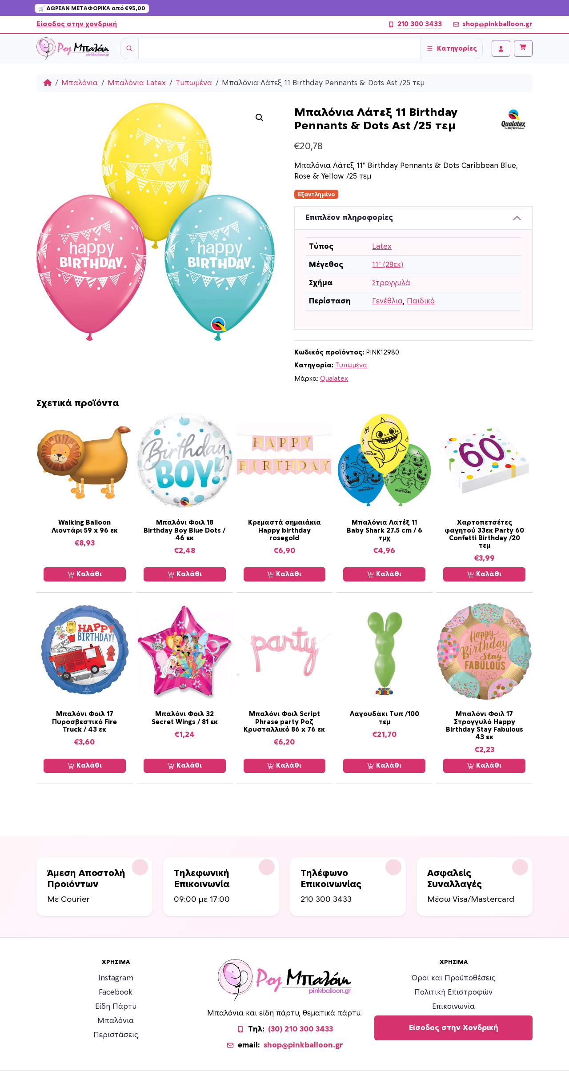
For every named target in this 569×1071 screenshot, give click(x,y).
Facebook (115, 992)
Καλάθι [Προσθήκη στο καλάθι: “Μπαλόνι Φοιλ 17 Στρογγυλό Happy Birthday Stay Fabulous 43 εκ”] (484, 765)
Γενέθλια (387, 301)
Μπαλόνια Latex (137, 83)
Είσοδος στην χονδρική (76, 24)
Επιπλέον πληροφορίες (349, 217)
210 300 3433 (415, 24)
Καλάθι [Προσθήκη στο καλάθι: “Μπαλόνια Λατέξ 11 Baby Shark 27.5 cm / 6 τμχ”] (384, 574)
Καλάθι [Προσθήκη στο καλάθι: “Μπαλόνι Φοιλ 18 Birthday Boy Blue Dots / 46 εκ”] (185, 574)
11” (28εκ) (387, 264)
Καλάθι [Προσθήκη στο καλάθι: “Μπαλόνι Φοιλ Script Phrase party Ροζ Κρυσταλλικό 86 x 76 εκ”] (284, 765)
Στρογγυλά (391, 283)
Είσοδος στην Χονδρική (453, 1027)
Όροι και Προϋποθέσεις (454, 978)
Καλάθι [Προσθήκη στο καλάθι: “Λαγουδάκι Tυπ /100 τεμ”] (384, 765)
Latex (382, 246)
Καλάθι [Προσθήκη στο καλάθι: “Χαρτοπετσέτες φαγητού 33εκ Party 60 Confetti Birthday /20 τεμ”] (484, 574)
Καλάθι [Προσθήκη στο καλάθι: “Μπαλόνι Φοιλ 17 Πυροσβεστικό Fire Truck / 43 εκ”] (85, 765)
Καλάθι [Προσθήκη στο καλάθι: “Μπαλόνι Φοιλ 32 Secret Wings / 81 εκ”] (185, 765)
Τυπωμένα (194, 83)
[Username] (279, 48)
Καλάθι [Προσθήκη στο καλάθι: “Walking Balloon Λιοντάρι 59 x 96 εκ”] (85, 574)
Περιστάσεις (115, 1035)
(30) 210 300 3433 (300, 1029)
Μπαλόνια (79, 83)
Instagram (115, 978)
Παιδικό (421, 301)
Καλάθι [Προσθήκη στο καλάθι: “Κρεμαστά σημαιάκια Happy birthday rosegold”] (284, 574)
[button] (260, 118)
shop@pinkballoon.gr (493, 24)
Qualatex (334, 378)
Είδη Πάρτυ (115, 1006)
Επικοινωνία (453, 1006)
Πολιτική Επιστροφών (453, 992)
